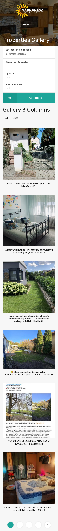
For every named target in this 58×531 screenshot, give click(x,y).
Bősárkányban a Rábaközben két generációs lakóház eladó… (29, 185)
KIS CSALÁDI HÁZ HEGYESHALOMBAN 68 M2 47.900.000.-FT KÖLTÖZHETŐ (29, 442)
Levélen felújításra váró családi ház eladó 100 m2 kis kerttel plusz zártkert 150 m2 (29, 509)
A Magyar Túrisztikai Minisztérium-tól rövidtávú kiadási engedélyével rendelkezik (29, 251)
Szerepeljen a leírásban (18, 50)
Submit (27, 24)
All (6, 118)
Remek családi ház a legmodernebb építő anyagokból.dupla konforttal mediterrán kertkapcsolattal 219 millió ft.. (29, 319)
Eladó (15, 118)
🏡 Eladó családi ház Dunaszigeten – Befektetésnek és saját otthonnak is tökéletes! (29, 373)
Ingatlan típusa (14, 84)
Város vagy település (17, 62)
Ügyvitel (10, 73)
